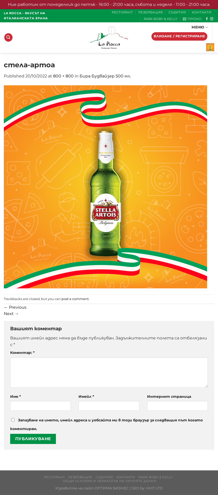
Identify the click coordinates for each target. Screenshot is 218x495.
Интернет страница (169, 396)
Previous (15, 307)
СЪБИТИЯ (177, 12)
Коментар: (22, 352)
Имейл (86, 396)
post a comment (75, 299)
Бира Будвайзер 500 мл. (105, 76)
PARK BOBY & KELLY (160, 19)
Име (15, 396)
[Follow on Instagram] (211, 19)
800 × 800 (63, 76)
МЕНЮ (200, 27)
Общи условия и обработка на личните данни (109, 481)
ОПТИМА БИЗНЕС (112, 488)
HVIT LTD (154, 488)
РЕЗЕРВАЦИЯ (150, 12)
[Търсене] (8, 37)
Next (11, 313)
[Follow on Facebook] (206, 19)
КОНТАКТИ (201, 12)
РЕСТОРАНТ (122, 12)
